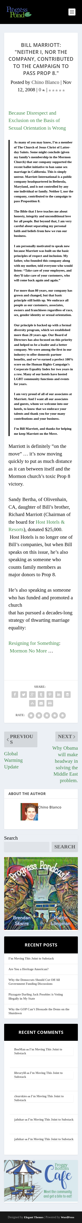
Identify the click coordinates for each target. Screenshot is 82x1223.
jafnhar (19, 1119)
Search (11, 838)
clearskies (20, 1096)
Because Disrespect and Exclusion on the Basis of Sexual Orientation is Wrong (37, 120)
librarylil (20, 1073)
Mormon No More (28, 651)
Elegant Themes (33, 1217)
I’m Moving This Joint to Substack (31, 958)
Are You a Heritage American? (29, 969)
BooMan (19, 1049)
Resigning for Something (34, 643)
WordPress (67, 1217)
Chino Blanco (45, 82)
